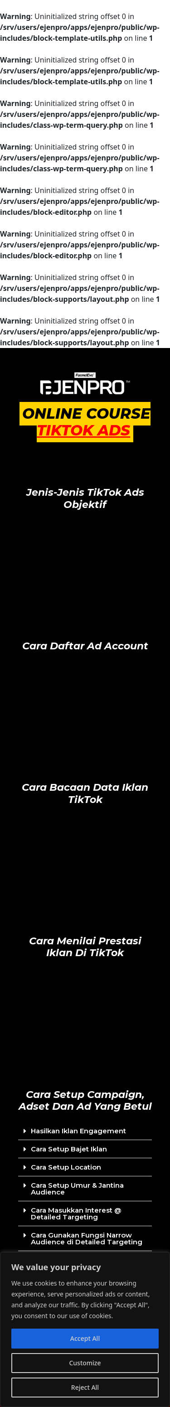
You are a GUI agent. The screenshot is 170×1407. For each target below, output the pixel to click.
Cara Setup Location (66, 1167)
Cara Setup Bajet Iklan (69, 1149)
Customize (85, 1363)
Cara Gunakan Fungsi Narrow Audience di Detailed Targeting (86, 1238)
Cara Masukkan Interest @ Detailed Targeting (76, 1213)
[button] (85, 1131)
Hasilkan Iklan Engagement (78, 1131)
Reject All (85, 1387)
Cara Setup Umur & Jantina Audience (77, 1188)
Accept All (85, 1338)
